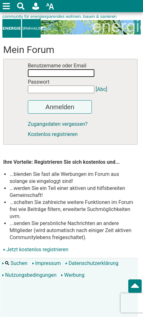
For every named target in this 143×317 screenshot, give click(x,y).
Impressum (46, 263)
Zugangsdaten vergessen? (58, 124)
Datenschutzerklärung (91, 263)
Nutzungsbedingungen (29, 275)
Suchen (15, 263)
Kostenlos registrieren (53, 134)
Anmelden (59, 106)
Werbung (72, 275)
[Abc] (101, 89)
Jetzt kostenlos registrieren (37, 249)
